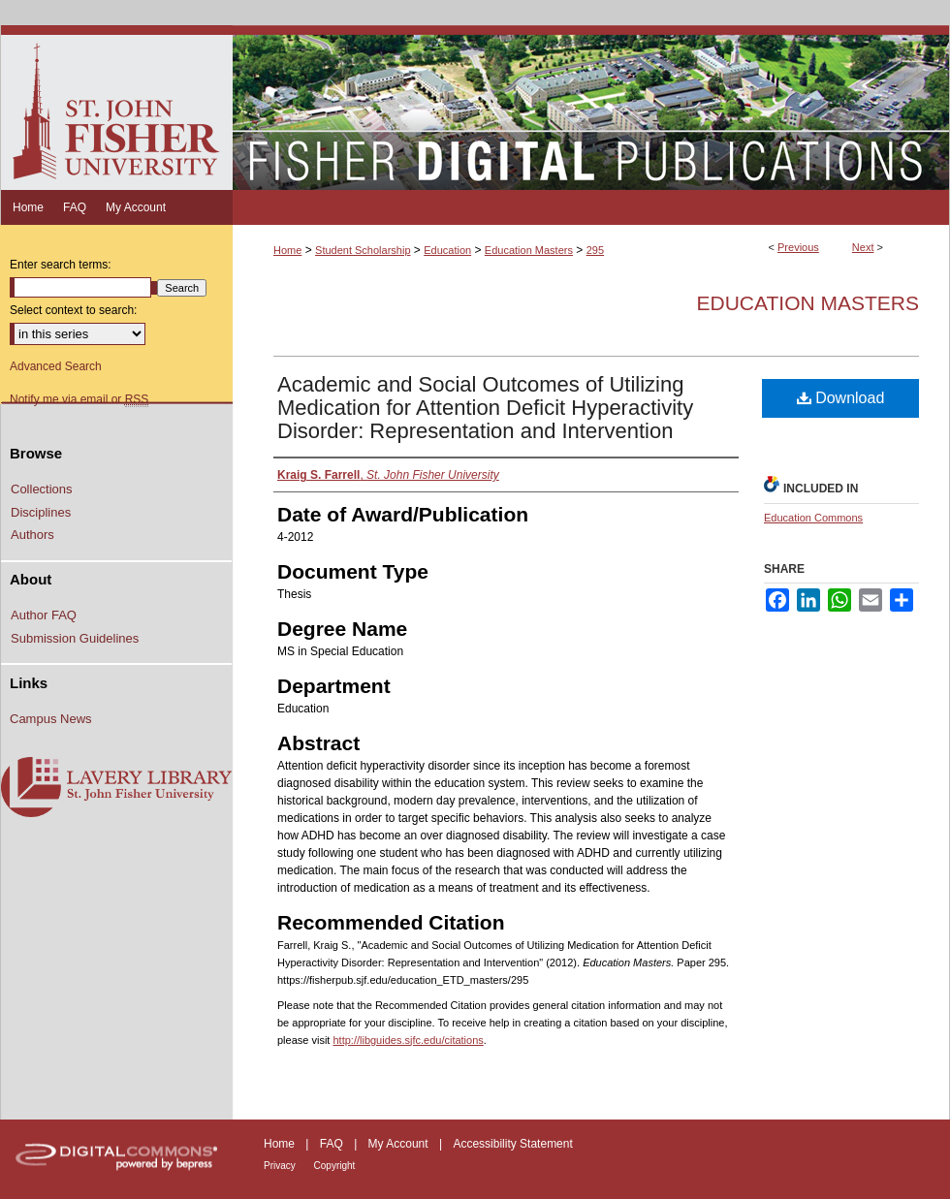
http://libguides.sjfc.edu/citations (407, 1040)
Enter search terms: (60, 264)
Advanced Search (56, 366)
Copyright (335, 1165)
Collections (42, 489)
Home (287, 250)
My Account (399, 1144)
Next (863, 247)
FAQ (333, 1144)
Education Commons (813, 517)
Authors (32, 534)
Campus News (51, 718)
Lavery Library (116, 788)
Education (447, 250)
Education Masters (529, 250)
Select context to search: (73, 310)
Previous (798, 247)
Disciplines (41, 512)
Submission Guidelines (75, 638)
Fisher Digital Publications (591, 107)
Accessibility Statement (512, 1144)
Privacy (281, 1165)
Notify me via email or (79, 399)
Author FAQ (44, 615)
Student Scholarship (362, 250)
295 (595, 250)
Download (841, 398)
